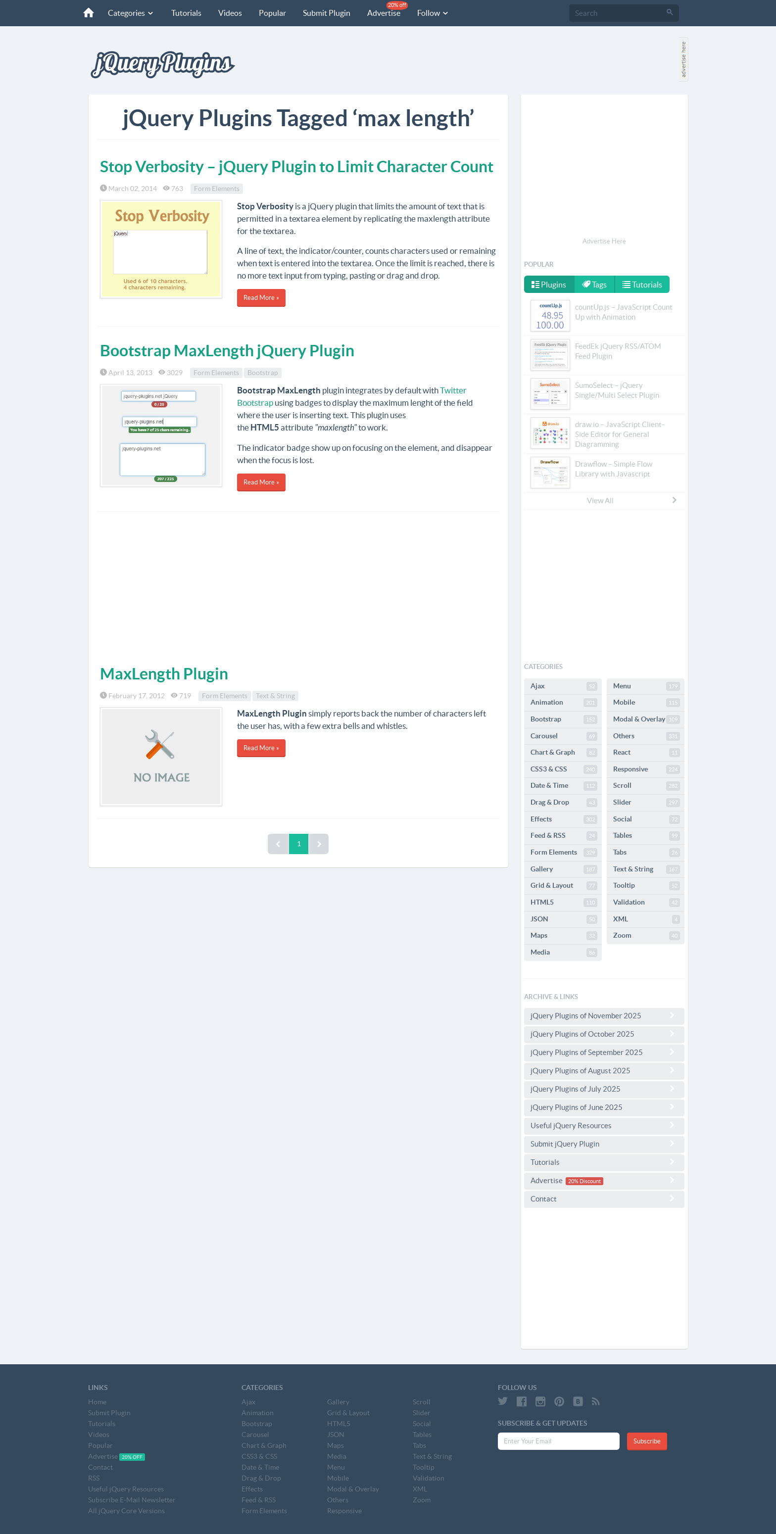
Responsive (646, 769)
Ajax (564, 686)
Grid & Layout (564, 885)
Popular (272, 12)
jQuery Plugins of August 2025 (604, 1070)
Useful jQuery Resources (604, 1125)
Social (646, 819)
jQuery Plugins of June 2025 (604, 1107)
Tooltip (646, 885)
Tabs (646, 852)
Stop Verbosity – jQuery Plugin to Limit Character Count (296, 166)
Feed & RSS (564, 835)
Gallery (564, 869)
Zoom (646, 935)
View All (632, 500)
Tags (594, 284)
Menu (646, 686)
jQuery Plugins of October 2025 (604, 1033)
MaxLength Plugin (164, 673)
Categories (131, 12)
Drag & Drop (564, 802)
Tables (646, 835)
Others (646, 736)
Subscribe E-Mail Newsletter (132, 1500)
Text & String (275, 696)
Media (564, 952)
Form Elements (217, 188)
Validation (646, 902)
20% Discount (584, 1181)
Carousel (564, 736)
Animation (564, 702)
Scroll (646, 785)
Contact (604, 1198)
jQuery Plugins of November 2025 (604, 1015)
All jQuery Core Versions (126, 1511)
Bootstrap (262, 373)
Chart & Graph (564, 752)
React (646, 752)
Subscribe (647, 1441)
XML (646, 919)
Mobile (646, 702)
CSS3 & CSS (564, 769)
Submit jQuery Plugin (604, 1143)
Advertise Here (604, 241)
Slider (646, 802)
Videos (230, 12)
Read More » (261, 297)
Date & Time (564, 785)
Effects (564, 819)
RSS (93, 1478)
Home (97, 1402)
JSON (564, 919)
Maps (564, 935)
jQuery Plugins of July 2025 (604, 1088)
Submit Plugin (326, 12)
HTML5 (564, 902)
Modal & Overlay (646, 719)
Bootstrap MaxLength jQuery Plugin (227, 350)
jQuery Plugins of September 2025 (604, 1052)
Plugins (549, 284)
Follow (433, 12)
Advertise (387, 9)
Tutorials (186, 12)
